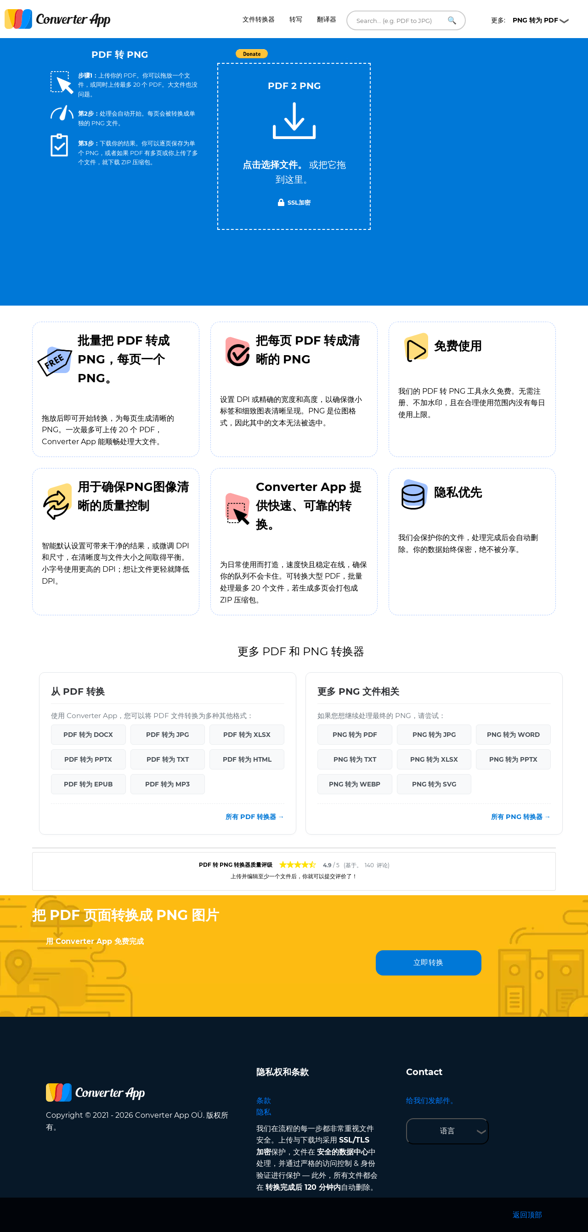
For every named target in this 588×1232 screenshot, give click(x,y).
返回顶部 (527, 1214)
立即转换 (428, 962)
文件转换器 (259, 19)
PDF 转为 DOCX (88, 734)
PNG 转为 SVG (434, 784)
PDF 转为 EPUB (88, 784)
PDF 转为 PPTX (88, 759)
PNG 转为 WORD (513, 734)
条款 (263, 1100)
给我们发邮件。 (432, 1100)
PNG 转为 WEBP (354, 784)
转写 (295, 19)
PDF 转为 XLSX (247, 734)
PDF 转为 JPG (167, 734)
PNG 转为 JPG (434, 734)
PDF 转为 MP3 (167, 784)
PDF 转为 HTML (247, 759)
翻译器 (326, 19)
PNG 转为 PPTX (513, 759)
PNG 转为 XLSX (434, 759)
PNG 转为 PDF (355, 734)
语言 (447, 1130)
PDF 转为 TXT (168, 759)
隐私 (263, 1112)
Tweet (347, 58)
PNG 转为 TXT (355, 759)
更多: (524, 20)
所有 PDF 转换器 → (255, 817)
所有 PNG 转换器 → (521, 817)
